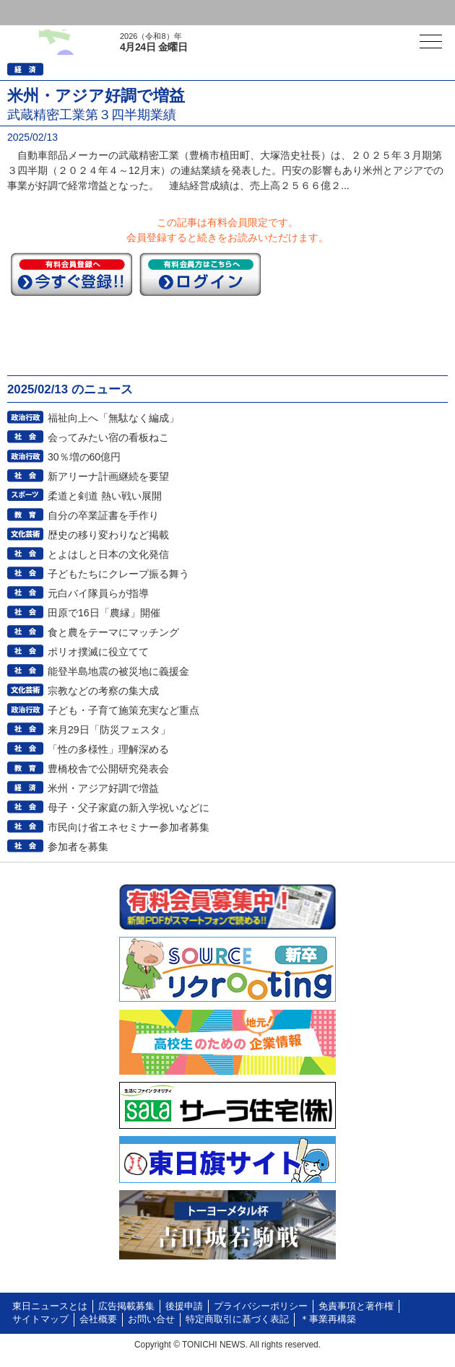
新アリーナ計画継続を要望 (108, 476)
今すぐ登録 (71, 274)
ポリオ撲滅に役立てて (98, 652)
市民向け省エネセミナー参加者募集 (128, 827)
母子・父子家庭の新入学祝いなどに (128, 807)
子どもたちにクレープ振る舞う (118, 574)
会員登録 (111, 12)
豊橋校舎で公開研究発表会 (108, 768)
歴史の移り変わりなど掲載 (108, 535)
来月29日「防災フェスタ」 (109, 729)
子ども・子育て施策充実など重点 (123, 710)
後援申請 (184, 1306)
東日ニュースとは (49, 1306)
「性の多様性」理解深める (108, 749)
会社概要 (98, 1319)
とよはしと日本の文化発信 (108, 554)
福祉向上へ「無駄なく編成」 (113, 418)
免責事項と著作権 (356, 1306)
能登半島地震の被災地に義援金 (118, 671)
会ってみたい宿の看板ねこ (108, 437)
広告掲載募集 (126, 1306)
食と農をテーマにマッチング (113, 632)
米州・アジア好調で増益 (103, 788)
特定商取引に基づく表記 (237, 1319)
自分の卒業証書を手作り (103, 515)
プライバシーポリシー (261, 1306)
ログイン (40, 12)
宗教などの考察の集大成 (103, 690)
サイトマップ (40, 1319)
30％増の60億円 (84, 457)
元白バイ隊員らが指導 (98, 593)
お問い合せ (151, 1319)
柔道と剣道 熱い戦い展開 (105, 496)
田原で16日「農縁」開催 (104, 613)
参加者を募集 (78, 846)
